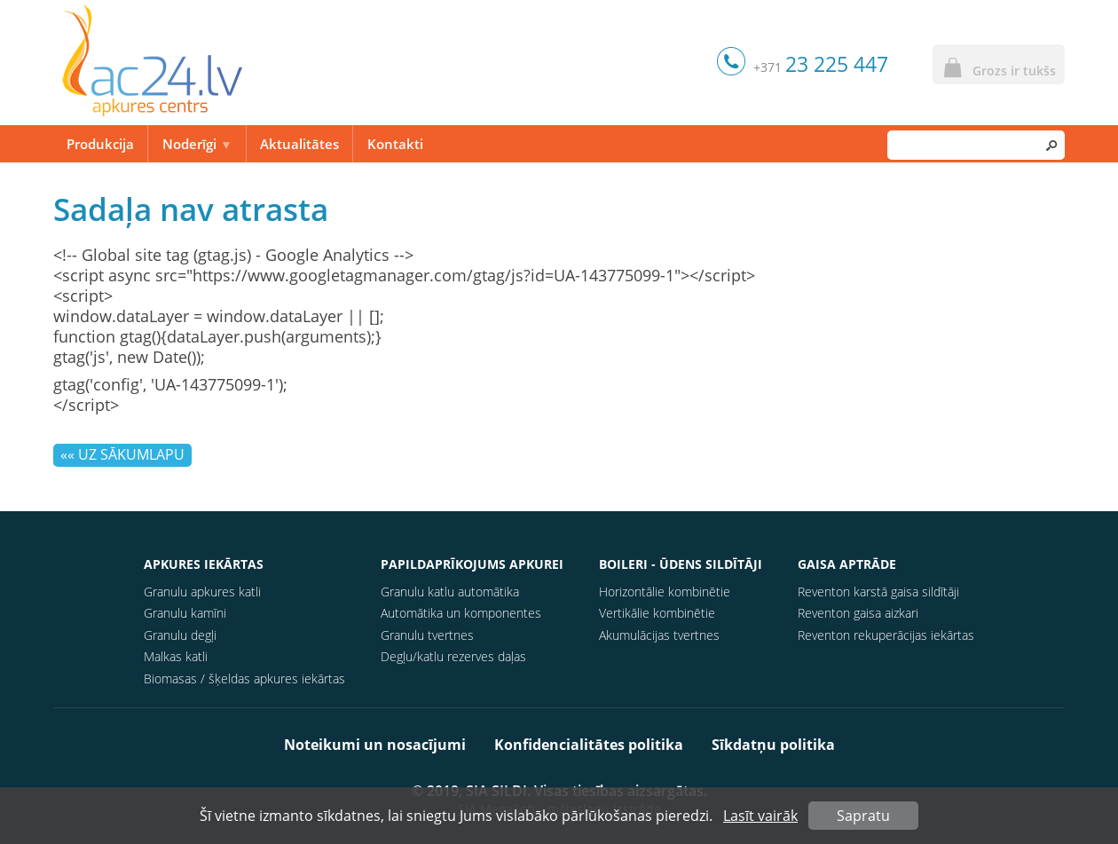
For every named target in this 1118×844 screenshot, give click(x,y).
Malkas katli (176, 656)
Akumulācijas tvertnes (659, 635)
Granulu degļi (180, 635)
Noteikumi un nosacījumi (375, 744)
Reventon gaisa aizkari (858, 612)
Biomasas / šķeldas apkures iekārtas (244, 678)
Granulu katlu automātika (450, 591)
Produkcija (100, 144)
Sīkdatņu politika (773, 744)
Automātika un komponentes (461, 612)
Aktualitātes (299, 144)
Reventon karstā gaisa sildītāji (878, 591)
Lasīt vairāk (760, 815)
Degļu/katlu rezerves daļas (453, 656)
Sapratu (863, 815)
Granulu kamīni (185, 612)
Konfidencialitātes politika (588, 744)
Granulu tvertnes (427, 635)
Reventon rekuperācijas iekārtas (886, 635)
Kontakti (395, 144)
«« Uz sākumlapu (122, 454)
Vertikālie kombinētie (657, 612)
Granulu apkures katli (202, 591)
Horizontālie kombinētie (664, 591)
